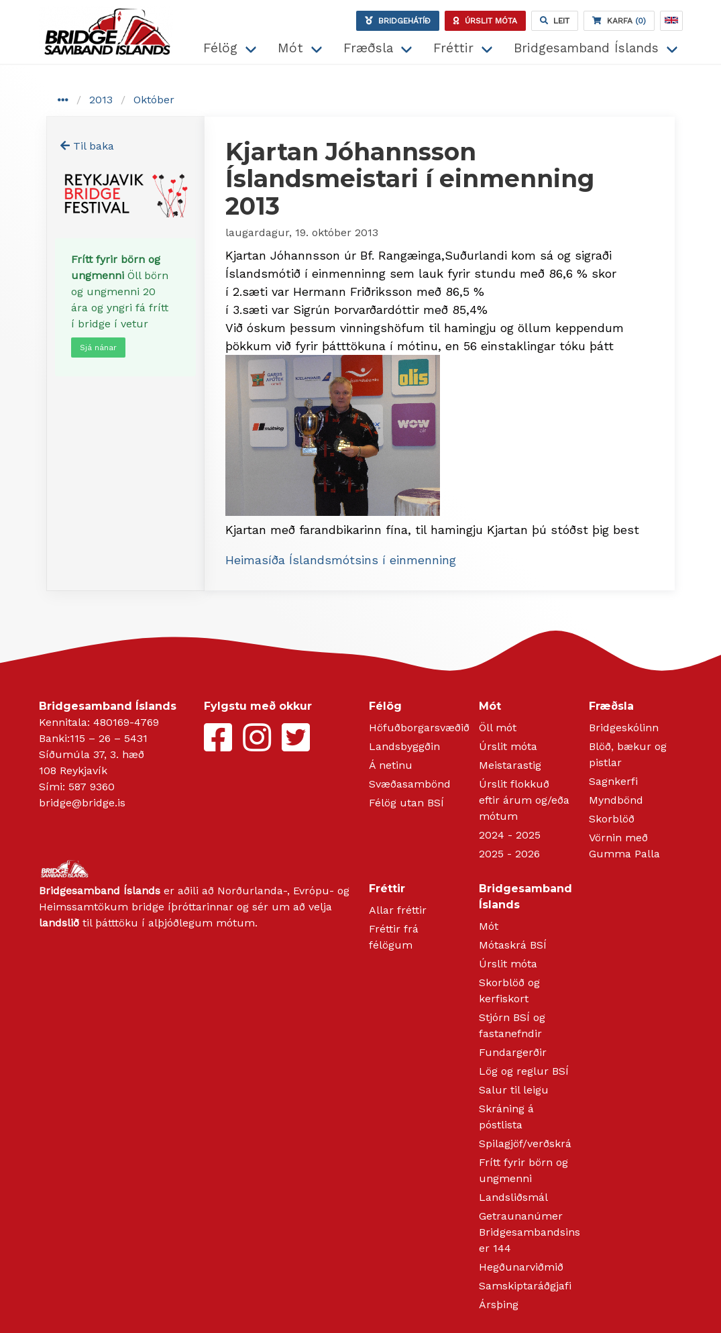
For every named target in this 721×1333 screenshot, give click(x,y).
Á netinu (390, 765)
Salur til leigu (514, 1089)
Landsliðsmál (513, 1197)
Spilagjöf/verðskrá (525, 1143)
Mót (290, 48)
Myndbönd (616, 800)
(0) (619, 21)
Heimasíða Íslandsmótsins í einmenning (340, 560)
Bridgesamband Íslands (586, 48)
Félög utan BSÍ (406, 802)
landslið (59, 922)
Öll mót (497, 727)
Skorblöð (611, 818)
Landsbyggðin (404, 746)
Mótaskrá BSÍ (513, 945)
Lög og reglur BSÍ (524, 1071)
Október (153, 99)
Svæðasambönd (410, 784)
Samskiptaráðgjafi (525, 1285)
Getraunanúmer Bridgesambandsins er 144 (529, 1232)
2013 (101, 99)
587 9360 (91, 786)
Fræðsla (368, 48)
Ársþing (498, 1304)
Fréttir (453, 48)
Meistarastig (510, 765)
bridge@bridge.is (82, 802)
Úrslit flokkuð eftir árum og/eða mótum (524, 800)
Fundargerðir (513, 1052)
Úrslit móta (508, 746)
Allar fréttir (398, 910)
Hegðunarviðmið (521, 1267)
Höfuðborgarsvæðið (419, 727)
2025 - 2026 (509, 853)
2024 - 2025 (510, 835)
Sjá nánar (98, 347)
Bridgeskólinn (624, 727)
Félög (220, 48)
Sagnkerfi (613, 781)
